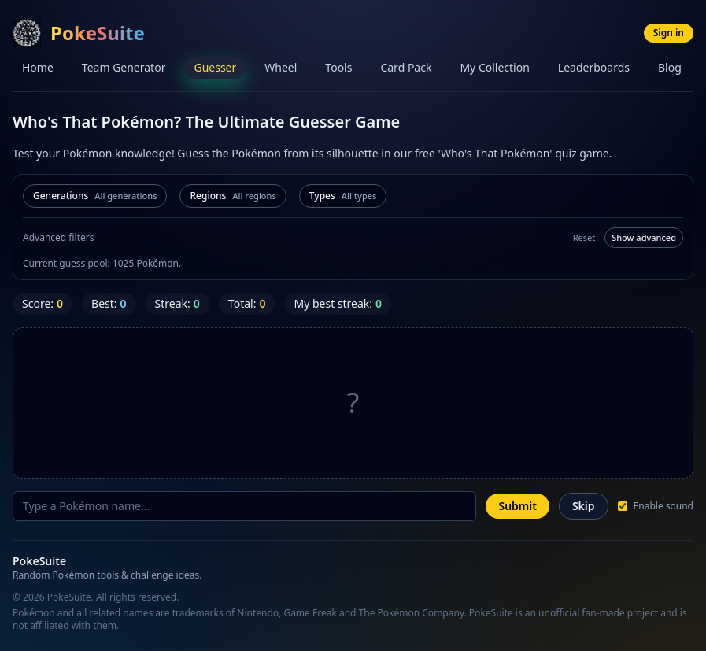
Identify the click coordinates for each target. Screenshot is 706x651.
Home (38, 67)
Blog (670, 67)
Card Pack (405, 67)
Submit (517, 505)
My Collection (494, 67)
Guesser (215, 67)
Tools (338, 67)
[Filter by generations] (95, 196)
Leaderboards (594, 67)
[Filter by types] (343, 196)
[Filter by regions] (232, 196)
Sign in (668, 32)
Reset (584, 237)
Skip (583, 505)
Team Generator (124, 67)
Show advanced (644, 237)
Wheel (280, 67)
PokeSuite (97, 33)
